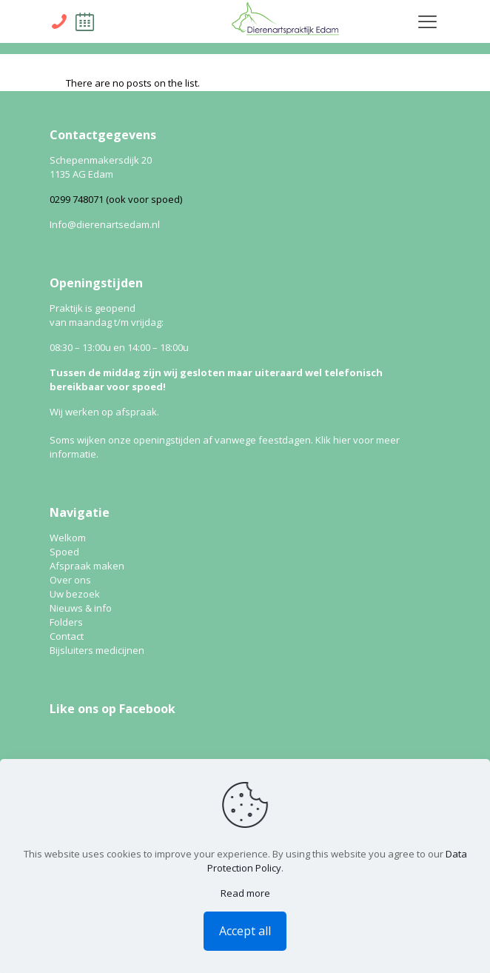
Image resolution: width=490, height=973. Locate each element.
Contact (67, 636)
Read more (245, 893)
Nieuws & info (81, 608)
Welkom (68, 537)
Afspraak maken (87, 565)
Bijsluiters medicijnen (97, 650)
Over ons (70, 579)
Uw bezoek (75, 594)
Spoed (64, 551)
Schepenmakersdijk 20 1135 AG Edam (101, 167)
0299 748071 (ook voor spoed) (116, 199)
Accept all (245, 931)
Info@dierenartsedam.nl (105, 224)
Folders (66, 622)
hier (342, 440)
